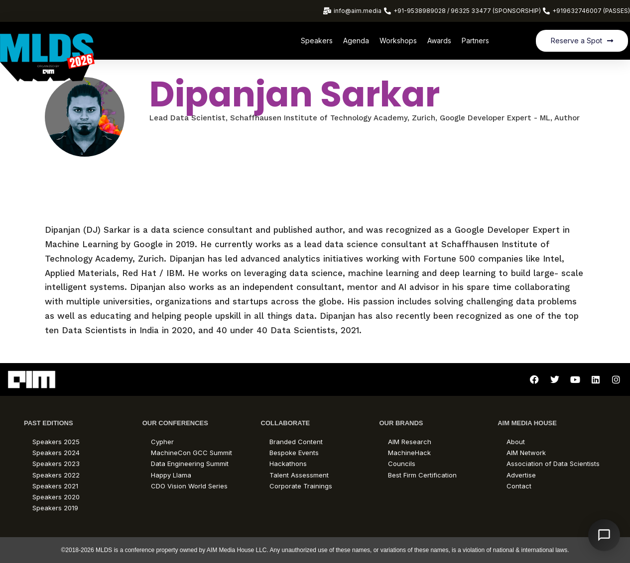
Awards (439, 40)
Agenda (356, 40)
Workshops (398, 40)
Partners (475, 40)
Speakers (317, 40)
